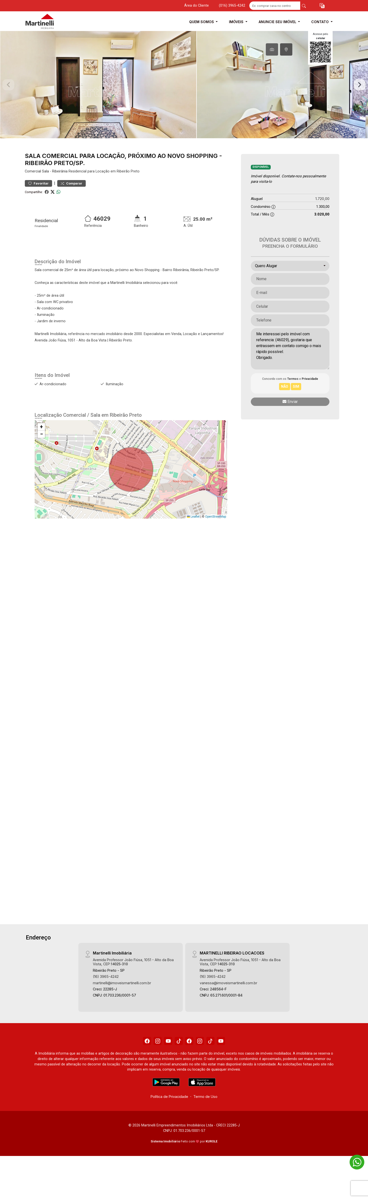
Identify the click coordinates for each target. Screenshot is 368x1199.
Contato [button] (320, 22)
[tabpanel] (184, 92)
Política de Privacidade (169, 1113)
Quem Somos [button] (202, 22)
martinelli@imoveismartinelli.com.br (122, 998)
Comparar (71, 198)
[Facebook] (141, 1057)
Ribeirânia (60, 187)
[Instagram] (153, 1057)
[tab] (272, 49)
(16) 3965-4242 (106, 992)
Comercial (33, 187)
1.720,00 (322, 214)
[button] (322, 6)
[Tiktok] (178, 1057)
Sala (45, 187)
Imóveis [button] (236, 22)
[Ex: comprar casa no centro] (274, 5)
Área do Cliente (196, 5)
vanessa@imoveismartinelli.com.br (228, 998)
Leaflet (193, 532)
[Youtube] (165, 1057)
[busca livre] (304, 5)
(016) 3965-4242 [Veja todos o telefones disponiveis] (232, 5)
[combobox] (290, 281)
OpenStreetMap (215, 532)
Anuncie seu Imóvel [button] (278, 22)
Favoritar (38, 198)
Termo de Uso (205, 1113)
